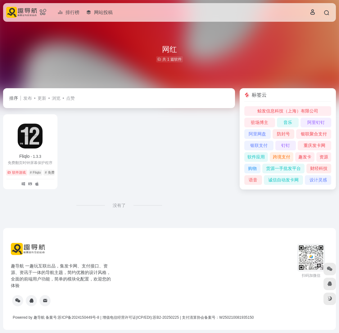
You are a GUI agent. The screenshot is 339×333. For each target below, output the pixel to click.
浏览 (56, 98)
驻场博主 (259, 122)
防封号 (283, 133)
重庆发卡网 (314, 145)
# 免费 (49, 172)
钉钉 (285, 145)
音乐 (287, 122)
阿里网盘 (257, 133)
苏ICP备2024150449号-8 (78, 317)
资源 (323, 156)
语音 (253, 179)
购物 (252, 168)
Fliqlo (30, 156)
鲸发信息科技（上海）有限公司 (287, 110)
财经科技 (319, 168)
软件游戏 (16, 172)
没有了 (119, 205)
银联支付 (259, 145)
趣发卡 (304, 156)
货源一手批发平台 (283, 168)
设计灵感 (318, 179)
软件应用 (256, 156)
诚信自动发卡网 (283, 179)
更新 (42, 98)
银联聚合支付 (314, 133)
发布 (27, 98)
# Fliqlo (35, 172)
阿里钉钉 (316, 122)
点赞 (70, 98)
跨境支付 (281, 156)
